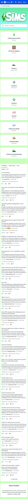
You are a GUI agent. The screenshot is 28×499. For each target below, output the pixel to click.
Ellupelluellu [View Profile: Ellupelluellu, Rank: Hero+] (4, 228)
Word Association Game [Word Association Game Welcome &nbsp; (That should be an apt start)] (7, 437)
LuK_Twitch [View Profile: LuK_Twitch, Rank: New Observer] (4, 259)
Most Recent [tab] (4, 165)
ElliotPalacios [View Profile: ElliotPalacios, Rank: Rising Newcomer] (4, 351)
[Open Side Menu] (1, 2)
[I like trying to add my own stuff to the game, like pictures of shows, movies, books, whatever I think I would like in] (14, 333)
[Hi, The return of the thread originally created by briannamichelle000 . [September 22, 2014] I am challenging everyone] (14, 396)
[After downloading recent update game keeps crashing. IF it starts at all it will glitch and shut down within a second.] (14, 286)
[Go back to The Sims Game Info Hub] (14, 38)
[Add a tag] (7, 169)
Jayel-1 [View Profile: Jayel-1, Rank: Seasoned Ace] (3, 441)
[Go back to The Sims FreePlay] (14, 141)
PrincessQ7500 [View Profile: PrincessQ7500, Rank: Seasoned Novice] (5, 429)
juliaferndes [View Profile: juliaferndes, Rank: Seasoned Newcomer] (4, 212)
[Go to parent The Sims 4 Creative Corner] (9, 198)
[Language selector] (12, 2)
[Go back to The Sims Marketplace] (14, 51)
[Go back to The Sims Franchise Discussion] (14, 154)
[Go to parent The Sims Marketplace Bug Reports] (10, 459)
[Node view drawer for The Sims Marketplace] (14, 57)
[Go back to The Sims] (14, 116)
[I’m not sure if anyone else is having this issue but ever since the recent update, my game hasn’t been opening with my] (14, 348)
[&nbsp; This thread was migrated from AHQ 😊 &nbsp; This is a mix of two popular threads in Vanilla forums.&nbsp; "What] (14, 225)
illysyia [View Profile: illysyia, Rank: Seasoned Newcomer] (2, 304)
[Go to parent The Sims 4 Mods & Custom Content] (11, 245)
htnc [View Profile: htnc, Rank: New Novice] (2, 179)
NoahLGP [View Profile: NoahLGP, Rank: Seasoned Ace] (3, 399)
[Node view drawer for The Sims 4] (14, 75)
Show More (14, 479)
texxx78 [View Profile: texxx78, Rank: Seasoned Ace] (3, 470)
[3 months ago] (13, 179)
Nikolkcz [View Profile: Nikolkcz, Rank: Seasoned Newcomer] (3, 274)
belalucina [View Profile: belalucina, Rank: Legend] (3, 195)
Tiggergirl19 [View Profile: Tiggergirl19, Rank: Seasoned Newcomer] (4, 336)
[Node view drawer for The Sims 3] (14, 92)
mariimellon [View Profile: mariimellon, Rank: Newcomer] (4, 243)
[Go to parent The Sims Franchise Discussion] (9, 443)
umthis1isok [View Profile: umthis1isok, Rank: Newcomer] (4, 289)
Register (20, 2)
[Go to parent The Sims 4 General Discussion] (9, 230)
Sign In (24, 2)
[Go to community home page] (7, 2)
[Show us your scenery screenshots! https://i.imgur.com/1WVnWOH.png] (14, 468)
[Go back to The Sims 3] (14, 86)
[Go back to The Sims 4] (14, 68)
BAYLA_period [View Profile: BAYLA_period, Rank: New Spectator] (4, 457)
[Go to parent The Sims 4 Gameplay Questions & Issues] (12, 431)
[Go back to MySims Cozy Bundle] (14, 129)
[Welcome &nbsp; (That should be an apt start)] (14, 439)
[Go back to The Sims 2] (14, 103)
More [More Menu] (18, 165)
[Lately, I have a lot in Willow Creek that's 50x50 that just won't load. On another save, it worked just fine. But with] (14, 426)
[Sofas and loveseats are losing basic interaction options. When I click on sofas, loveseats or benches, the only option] (14, 271)
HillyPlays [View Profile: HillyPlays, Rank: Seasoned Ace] (3, 414)
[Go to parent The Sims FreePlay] (7, 291)
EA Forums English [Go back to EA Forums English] (5, 6)
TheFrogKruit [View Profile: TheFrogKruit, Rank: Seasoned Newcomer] (4, 320)
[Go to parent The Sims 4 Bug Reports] (8, 214)
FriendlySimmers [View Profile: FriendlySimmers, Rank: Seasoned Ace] (5, 369)
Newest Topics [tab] (12, 165)
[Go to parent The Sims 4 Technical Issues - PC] (10, 181)
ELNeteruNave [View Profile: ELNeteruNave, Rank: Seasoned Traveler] (4, 384)
